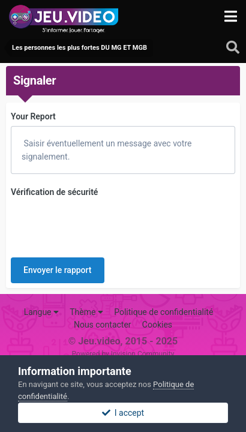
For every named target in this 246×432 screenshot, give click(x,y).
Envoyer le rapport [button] (57, 223)
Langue (41, 291)
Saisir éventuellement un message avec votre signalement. (106, 150)
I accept (123, 413)
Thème (86, 291)
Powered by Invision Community (123, 333)
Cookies (157, 303)
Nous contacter (102, 303)
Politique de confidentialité (163, 291)
